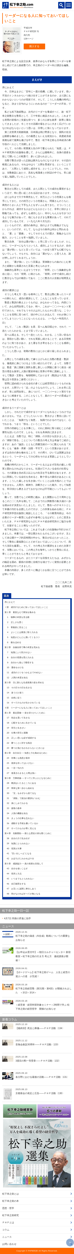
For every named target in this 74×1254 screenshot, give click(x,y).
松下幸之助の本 (10, 1201)
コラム (5, 1229)
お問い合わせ (9, 1244)
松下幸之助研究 (10, 1215)
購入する (34, 46)
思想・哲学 (8, 1208)
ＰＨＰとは (8, 1222)
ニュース (7, 1237)
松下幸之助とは (10, 1194)
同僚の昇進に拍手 (17, 918)
